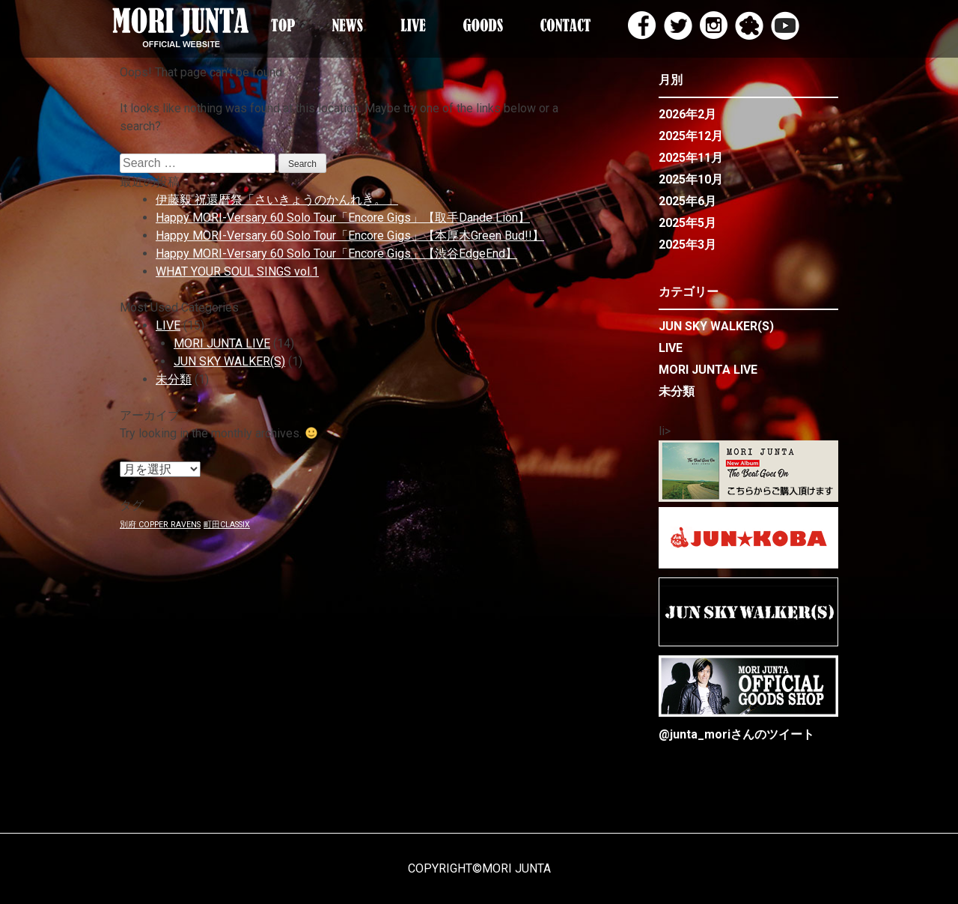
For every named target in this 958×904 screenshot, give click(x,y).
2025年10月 (691, 179)
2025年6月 (687, 201)
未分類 (174, 379)
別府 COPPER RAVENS (160, 525)
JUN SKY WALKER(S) (229, 361)
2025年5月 (687, 223)
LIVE (168, 325)
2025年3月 (687, 244)
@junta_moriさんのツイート (736, 734)
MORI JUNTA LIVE (222, 343)
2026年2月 (687, 114)
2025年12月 (691, 136)
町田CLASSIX (227, 525)
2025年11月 (691, 158)
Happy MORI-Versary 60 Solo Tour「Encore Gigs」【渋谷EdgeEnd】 (336, 253)
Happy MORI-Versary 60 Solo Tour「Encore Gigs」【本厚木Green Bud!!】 (350, 235)
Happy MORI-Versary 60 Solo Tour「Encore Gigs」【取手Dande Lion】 (343, 217)
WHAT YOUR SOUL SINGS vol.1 (237, 271)
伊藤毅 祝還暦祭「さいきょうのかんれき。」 (277, 199)
